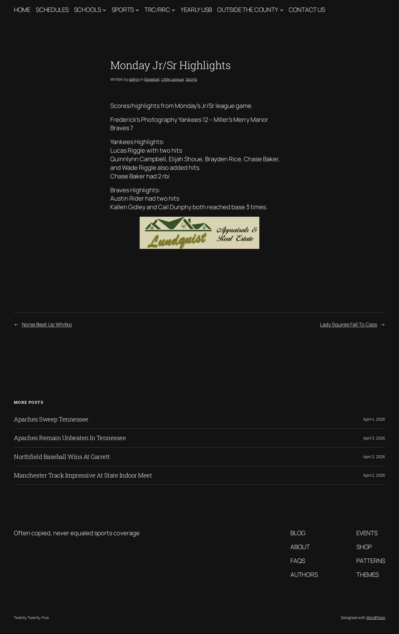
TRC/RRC (157, 10)
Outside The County (247, 10)
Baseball (151, 79)
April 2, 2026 (374, 456)
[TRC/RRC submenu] (173, 10)
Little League (172, 79)
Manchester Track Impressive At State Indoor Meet (83, 475)
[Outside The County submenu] (281, 10)
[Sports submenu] (137, 10)
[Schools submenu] (104, 10)
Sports (123, 10)
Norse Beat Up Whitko (47, 324)
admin (134, 79)
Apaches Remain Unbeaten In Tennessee (70, 437)
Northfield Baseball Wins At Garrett (62, 456)
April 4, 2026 (374, 419)
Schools (87, 10)
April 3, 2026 (374, 438)
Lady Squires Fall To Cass (348, 324)
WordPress (375, 617)
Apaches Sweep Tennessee (51, 419)
